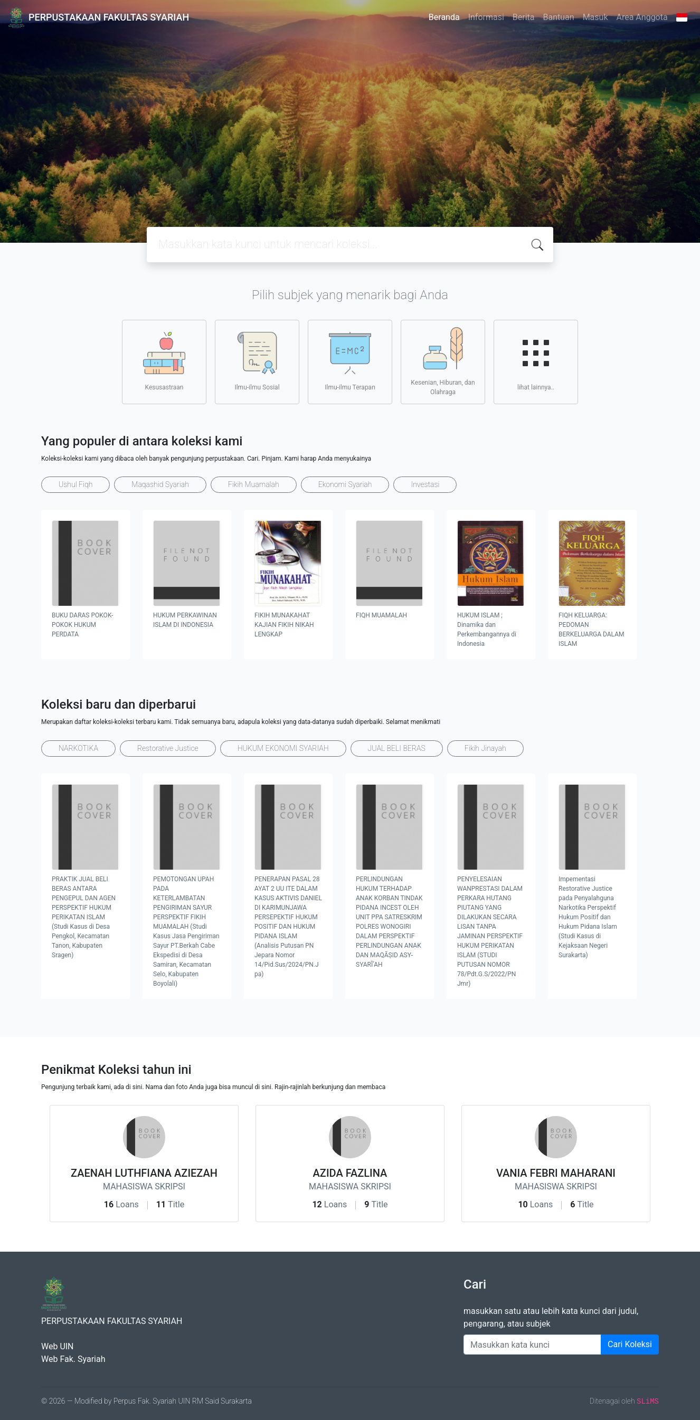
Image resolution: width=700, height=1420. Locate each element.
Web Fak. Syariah (73, 1359)
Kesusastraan (164, 361)
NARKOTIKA (78, 748)
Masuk (595, 17)
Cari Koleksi (630, 1344)
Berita (524, 17)
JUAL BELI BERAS (396, 748)
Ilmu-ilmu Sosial (256, 361)
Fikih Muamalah (253, 484)
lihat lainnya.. (536, 361)
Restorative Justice (167, 748)
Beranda (444, 17)
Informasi (486, 17)
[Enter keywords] (532, 1345)
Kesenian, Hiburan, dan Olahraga (443, 361)
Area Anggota (642, 17)
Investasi (425, 484)
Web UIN (57, 1346)
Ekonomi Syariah (345, 484)
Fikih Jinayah (485, 748)
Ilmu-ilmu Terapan (350, 361)
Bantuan (558, 17)
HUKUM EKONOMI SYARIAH (283, 748)
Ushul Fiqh (75, 484)
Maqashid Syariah (159, 484)
